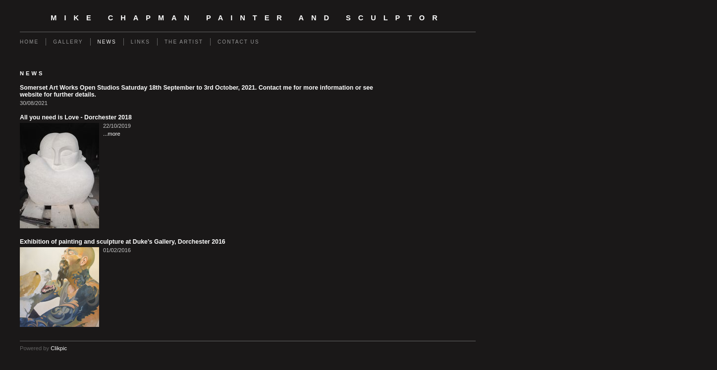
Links (140, 42)
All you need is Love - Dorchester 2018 (76, 117)
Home (29, 42)
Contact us (239, 42)
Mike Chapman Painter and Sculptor (247, 18)
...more (111, 134)
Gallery (68, 42)
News (107, 42)
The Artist (184, 42)
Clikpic (59, 348)
